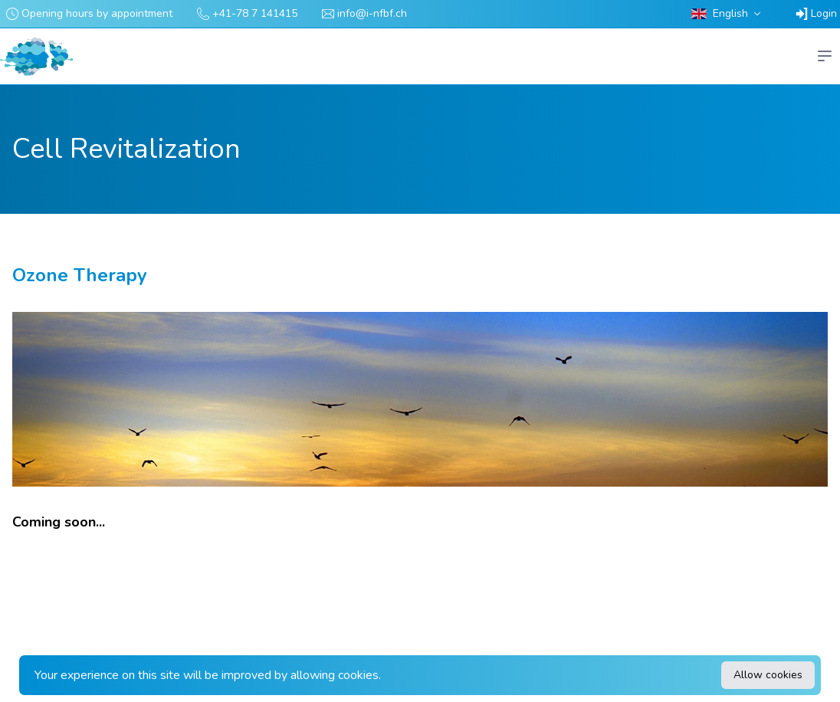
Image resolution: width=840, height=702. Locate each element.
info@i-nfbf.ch (372, 13)
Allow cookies (767, 675)
